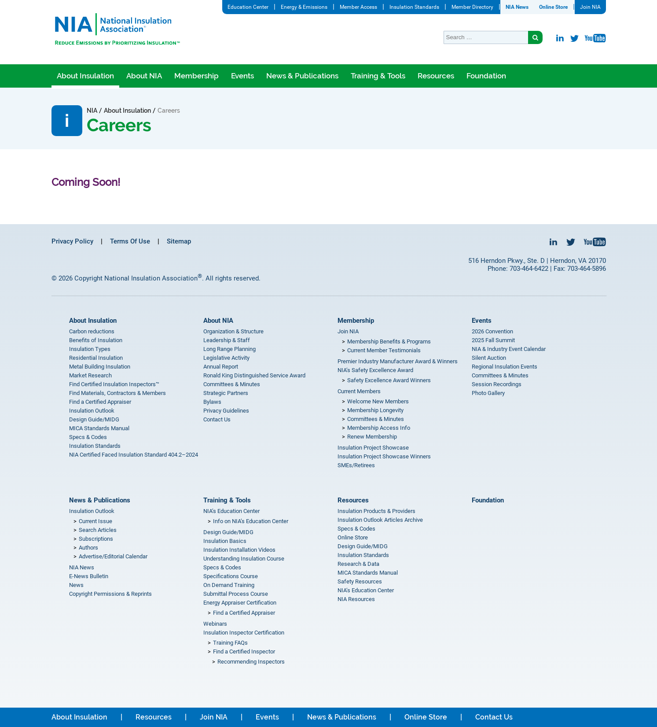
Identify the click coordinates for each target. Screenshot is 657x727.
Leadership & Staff (226, 340)
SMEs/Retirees (356, 465)
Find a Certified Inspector (244, 651)
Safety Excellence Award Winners (389, 380)
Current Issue (95, 521)
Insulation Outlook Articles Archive (380, 520)
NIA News (517, 7)
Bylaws (212, 402)
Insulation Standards (414, 7)
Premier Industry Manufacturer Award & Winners (398, 361)
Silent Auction (489, 357)
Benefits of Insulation (95, 340)
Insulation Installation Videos (239, 549)
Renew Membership (372, 436)
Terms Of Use (130, 241)
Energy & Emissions (304, 7)
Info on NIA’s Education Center (250, 521)
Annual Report (220, 366)
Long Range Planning (229, 349)
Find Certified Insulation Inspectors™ (114, 384)
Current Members (359, 391)
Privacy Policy (72, 241)
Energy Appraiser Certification (239, 602)
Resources (436, 75)
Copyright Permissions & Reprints (110, 593)
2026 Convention (492, 331)
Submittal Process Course (235, 593)
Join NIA (590, 7)
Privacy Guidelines (226, 410)
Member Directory (472, 7)
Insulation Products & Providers (376, 511)
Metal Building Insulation (99, 366)
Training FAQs (230, 642)
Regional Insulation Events (504, 366)
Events (242, 75)
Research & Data (358, 564)
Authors (88, 547)
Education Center (248, 7)
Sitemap (179, 241)
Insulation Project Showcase (373, 447)
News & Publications (302, 75)
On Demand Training (228, 585)
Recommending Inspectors (251, 661)
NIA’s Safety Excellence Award (375, 370)
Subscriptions (96, 538)
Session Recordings (496, 384)
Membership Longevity (375, 410)
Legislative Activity (226, 357)
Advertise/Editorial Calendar (113, 556)
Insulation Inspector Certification (243, 632)
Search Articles (98, 530)
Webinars (215, 623)
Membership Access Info (378, 427)
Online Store (553, 7)
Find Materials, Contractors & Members (117, 393)
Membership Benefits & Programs (389, 341)
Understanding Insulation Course (243, 558)
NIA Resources (356, 599)
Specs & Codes (88, 437)
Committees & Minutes (231, 384)
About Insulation (85, 75)
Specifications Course (230, 576)
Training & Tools (378, 75)
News (76, 585)
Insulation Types (89, 349)
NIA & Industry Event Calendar (509, 349)
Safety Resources (360, 581)
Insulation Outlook (91, 410)
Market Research (90, 375)
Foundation (486, 75)
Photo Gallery (488, 393)
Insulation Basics (224, 541)
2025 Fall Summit (493, 340)
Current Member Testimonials (384, 350)
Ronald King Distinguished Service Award (254, 375)
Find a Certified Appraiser (100, 402)
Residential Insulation (96, 357)
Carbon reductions (91, 331)
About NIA (144, 75)
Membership (196, 75)
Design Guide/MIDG (94, 419)
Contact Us (217, 419)
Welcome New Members (378, 401)
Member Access (358, 7)
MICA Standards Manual (99, 428)
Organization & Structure (233, 331)
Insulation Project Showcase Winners (384, 456)
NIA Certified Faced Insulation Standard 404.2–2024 (133, 454)
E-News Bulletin (88, 576)
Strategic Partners (225, 393)
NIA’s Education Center (231, 511)
